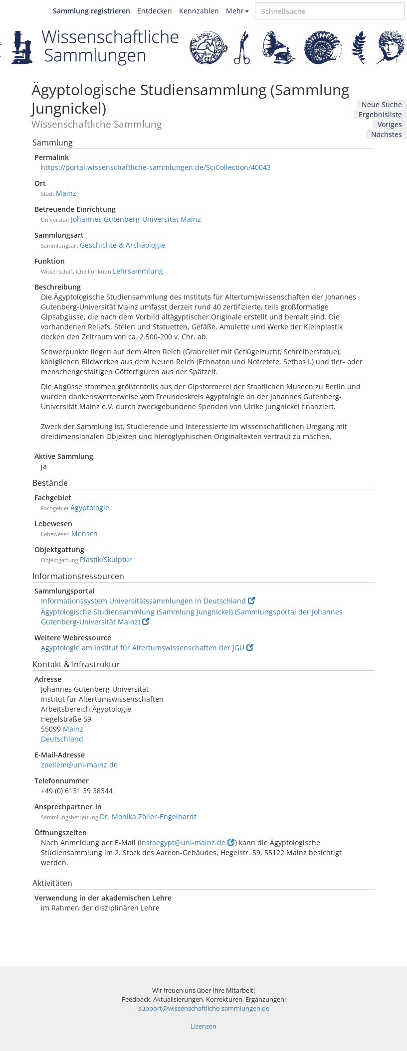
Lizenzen (203, 1026)
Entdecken (154, 10)
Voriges (390, 124)
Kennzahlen (199, 10)
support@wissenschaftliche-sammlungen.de (203, 1008)
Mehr (237, 10)
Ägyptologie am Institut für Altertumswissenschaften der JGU (147, 647)
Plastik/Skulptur (106, 559)
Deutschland (62, 739)
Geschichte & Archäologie (122, 245)
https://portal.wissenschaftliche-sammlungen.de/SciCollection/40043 (156, 167)
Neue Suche (382, 104)
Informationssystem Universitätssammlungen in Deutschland (148, 600)
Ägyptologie (89, 507)
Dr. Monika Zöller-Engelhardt (148, 816)
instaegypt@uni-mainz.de (187, 842)
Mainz (66, 193)
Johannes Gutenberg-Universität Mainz (136, 219)
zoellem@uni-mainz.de (79, 764)
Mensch (84, 533)
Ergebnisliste (380, 114)
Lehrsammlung (138, 271)
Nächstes (386, 134)
